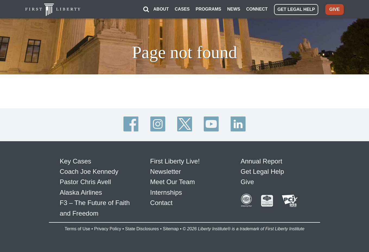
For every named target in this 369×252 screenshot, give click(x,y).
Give (247, 181)
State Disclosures (142, 228)
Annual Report (261, 161)
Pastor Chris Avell (85, 181)
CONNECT (257, 9)
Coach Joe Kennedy (89, 171)
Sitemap (171, 228)
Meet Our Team (172, 181)
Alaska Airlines (81, 192)
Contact (161, 202)
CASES (182, 9)
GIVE (334, 9)
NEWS (233, 9)
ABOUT (161, 9)
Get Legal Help (262, 171)
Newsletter (165, 171)
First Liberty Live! (175, 161)
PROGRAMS (208, 9)
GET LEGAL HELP (296, 9)
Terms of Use (77, 228)
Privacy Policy (107, 228)
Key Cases (75, 161)
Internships (166, 192)
